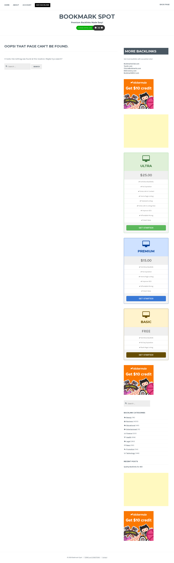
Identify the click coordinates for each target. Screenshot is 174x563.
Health (128, 437)
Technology (130, 453)
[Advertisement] (146, 131)
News (128, 445)
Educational (130, 425)
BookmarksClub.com (131, 64)
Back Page (165, 4)
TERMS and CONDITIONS (92, 557)
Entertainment (131, 429)
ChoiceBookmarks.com (132, 68)
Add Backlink (42, 5)
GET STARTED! (146, 227)
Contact (104, 557)
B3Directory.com (130, 71)
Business (129, 421)
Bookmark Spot (87, 16)
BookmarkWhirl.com (131, 73)
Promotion (130, 449)
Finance (129, 433)
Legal (128, 441)
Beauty (128, 417)
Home (7, 5)
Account (27, 5)
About (16, 5)
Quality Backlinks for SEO (133, 467)
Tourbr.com (128, 66)
